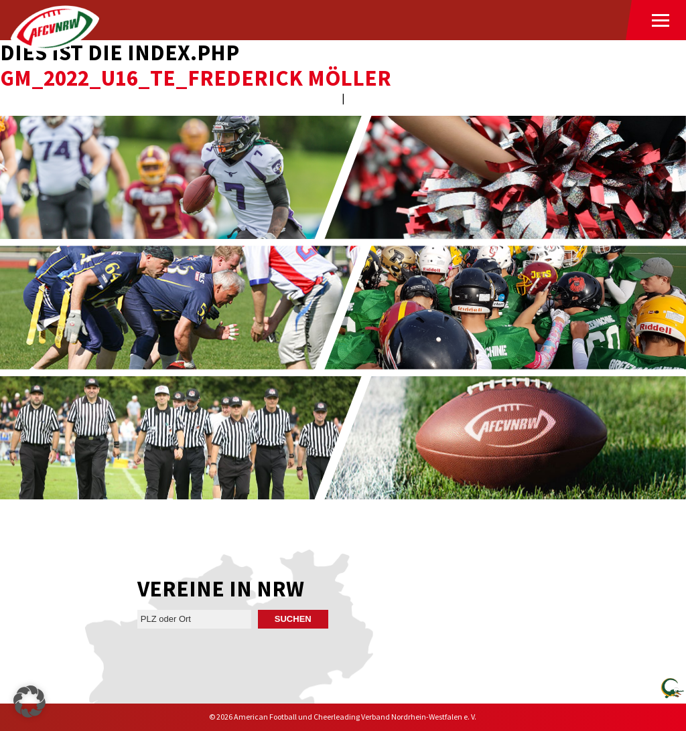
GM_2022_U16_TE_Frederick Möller (195, 78)
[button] (29, 701)
